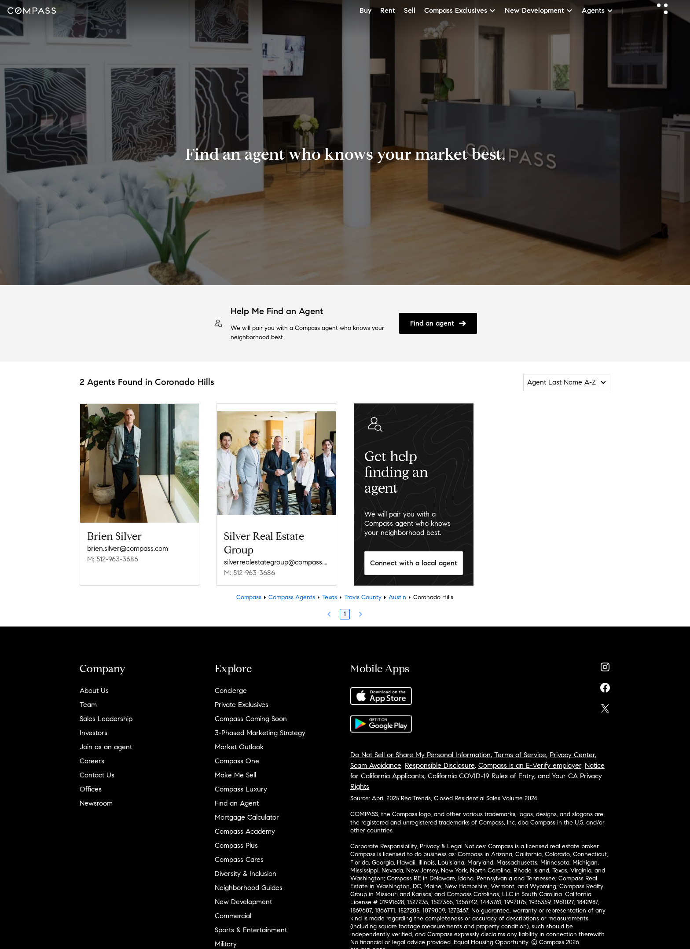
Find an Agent (237, 803)
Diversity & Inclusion (245, 873)
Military (226, 944)
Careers (92, 761)
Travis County (363, 597)
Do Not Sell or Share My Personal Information (420, 755)
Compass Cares (239, 859)
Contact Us (97, 775)
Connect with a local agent (413, 563)
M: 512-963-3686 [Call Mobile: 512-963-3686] (112, 559)
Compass (248, 597)
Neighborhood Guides (249, 887)
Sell (409, 10)
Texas (329, 597)
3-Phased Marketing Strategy (260, 733)
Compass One (237, 761)
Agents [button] (597, 10)
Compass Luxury (241, 789)
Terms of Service (520, 755)
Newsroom (96, 803)
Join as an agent (106, 747)
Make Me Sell (235, 775)
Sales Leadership (106, 718)
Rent (387, 10)
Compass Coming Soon (251, 718)
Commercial (233, 916)
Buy (365, 10)
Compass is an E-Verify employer (529, 765)
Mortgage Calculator (247, 817)
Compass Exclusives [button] (460, 10)
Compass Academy (245, 831)
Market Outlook (239, 747)
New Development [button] (539, 10)
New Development (243, 902)
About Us (94, 690)
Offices (91, 789)
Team (88, 704)
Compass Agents (291, 597)
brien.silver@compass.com (127, 548)
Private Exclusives (241, 704)
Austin (397, 597)
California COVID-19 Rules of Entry (481, 776)
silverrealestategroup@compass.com (276, 562)
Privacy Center (572, 755)
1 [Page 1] (345, 614)
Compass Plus (236, 845)
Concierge (231, 690)
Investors (93, 733)
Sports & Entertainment (251, 930)
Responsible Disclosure (440, 765)
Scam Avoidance (375, 765)
